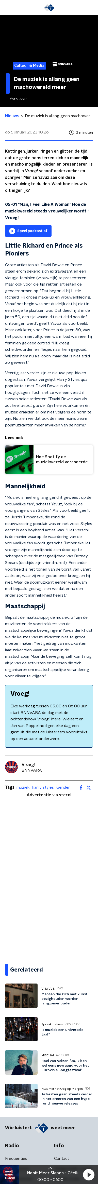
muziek (23, 787)
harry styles (43, 787)
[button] (88, 1174)
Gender (63, 787)
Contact (61, 1158)
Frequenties (16, 1158)
